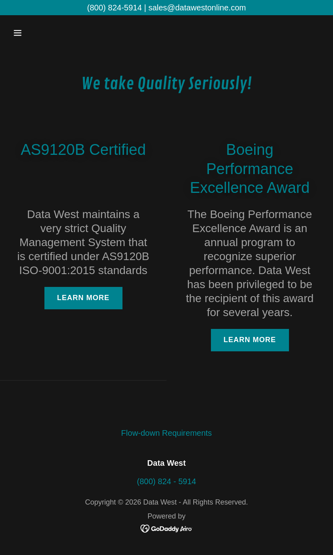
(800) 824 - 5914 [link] (166, 481)
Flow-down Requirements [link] (166, 433)
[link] (166, 527)
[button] (46, 33)
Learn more (83, 298)
